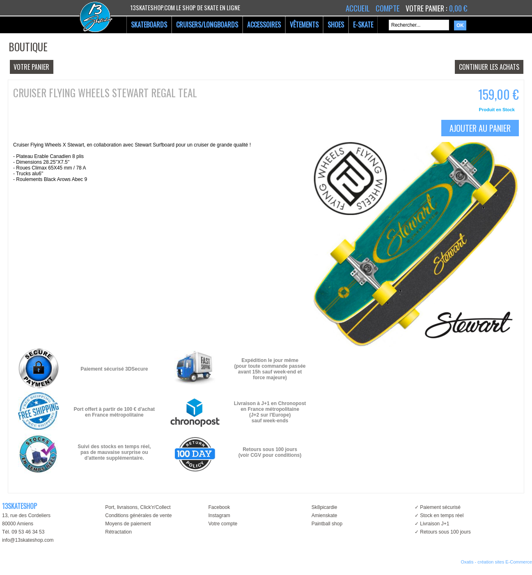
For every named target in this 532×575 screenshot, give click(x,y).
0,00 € (458, 8)
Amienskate (324, 515)
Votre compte (222, 524)
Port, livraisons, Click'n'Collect (137, 507)
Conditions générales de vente (138, 515)
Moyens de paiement (128, 524)
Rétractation (118, 532)
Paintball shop (327, 524)
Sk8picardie (324, 507)
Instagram (219, 515)
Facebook (219, 507)
